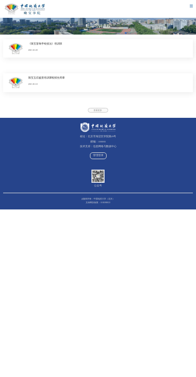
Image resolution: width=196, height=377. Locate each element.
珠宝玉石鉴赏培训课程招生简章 (46, 77)
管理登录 (98, 155)
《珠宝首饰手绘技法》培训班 (45, 43)
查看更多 (98, 110)
